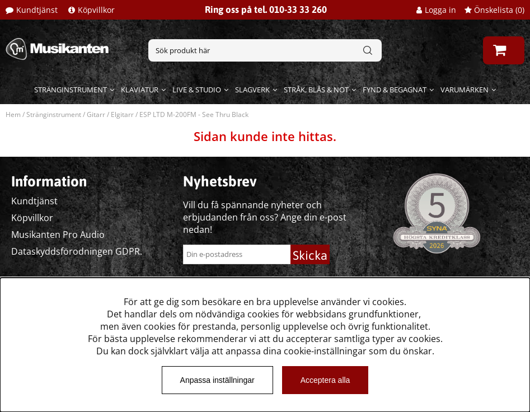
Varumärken (464, 90)
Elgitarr (122, 114)
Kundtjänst (37, 9)
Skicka (310, 255)
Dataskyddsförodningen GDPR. (76, 251)
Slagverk (252, 90)
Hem (13, 114)
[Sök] (265, 50)
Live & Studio (196, 90)
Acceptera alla (325, 380)
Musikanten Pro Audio (58, 234)
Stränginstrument (70, 90)
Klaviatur (139, 90)
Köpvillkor (96, 9)
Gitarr (96, 114)
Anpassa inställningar (217, 380)
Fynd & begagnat (394, 90)
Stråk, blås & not (316, 90)
